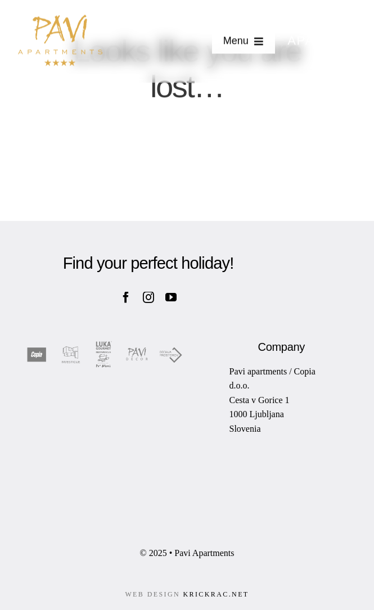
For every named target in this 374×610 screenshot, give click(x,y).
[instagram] (148, 297)
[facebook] (126, 297)
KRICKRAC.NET (216, 594)
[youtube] (171, 297)
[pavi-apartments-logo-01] (60, 19)
